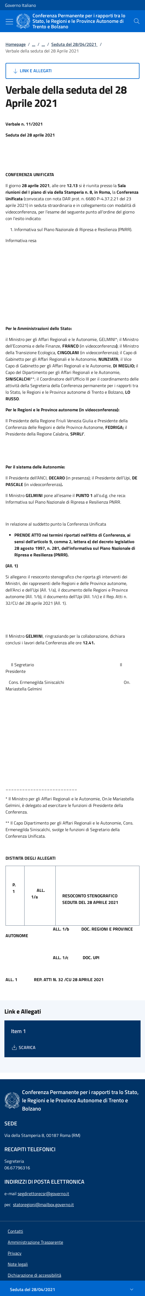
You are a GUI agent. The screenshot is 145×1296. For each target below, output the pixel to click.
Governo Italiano (20, 5)
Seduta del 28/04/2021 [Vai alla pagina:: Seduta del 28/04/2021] (74, 44)
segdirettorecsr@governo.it (43, 1193)
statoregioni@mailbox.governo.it (43, 1204)
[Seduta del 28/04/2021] (72, 1289)
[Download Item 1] (23, 1047)
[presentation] (136, 21)
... (33, 44)
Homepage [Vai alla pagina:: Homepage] (16, 44)
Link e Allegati (32, 70)
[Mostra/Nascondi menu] (9, 21)
